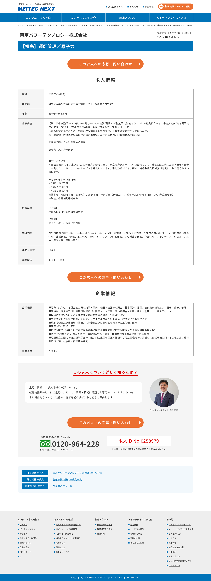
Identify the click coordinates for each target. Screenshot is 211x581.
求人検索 (23, 524)
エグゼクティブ (62, 551)
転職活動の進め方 (104, 524)
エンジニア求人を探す (39, 17)
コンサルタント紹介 (83, 17)
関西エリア (60, 547)
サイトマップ (174, 565)
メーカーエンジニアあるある (181, 529)
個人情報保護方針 (176, 547)
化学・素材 (24, 547)
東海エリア (60, 542)
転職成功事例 (136, 533)
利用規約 (172, 551)
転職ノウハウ (127, 17)
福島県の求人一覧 (62, 486)
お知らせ (134, 6)
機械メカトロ (25, 542)
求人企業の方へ (115, 6)
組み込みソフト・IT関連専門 (68, 538)
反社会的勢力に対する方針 (180, 560)
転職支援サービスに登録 (174, 6)
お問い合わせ (174, 556)
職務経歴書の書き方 (105, 529)
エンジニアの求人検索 (67, 25)
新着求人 (23, 533)
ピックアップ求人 (27, 529)
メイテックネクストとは (171, 17)
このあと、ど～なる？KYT (180, 524)
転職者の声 (135, 538)
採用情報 (149, 6)
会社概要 (134, 524)
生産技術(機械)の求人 (116, 25)
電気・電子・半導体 (28, 538)
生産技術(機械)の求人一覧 (67, 479)
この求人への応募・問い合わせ (105, 63)
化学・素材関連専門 (64, 533)
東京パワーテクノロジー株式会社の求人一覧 (77, 472)
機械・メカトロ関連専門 (66, 529)
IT (20, 556)
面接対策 (101, 533)
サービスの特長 (137, 529)
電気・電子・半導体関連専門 (68, 524)
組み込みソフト (26, 551)
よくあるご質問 (137, 542)
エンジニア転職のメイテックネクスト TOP (36, 25)
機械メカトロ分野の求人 (92, 25)
